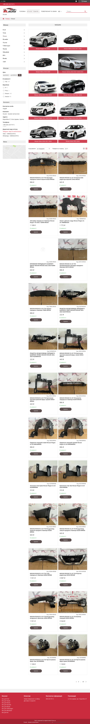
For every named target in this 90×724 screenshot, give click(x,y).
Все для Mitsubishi (7, 710)
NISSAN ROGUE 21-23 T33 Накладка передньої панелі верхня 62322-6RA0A (42, 178)
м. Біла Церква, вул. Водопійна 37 (77, 699)
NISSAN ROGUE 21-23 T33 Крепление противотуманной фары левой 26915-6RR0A (72, 355)
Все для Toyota (6, 700)
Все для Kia (5, 712)
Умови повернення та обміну (32, 699)
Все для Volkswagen (7, 708)
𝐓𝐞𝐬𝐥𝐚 (4, 33)
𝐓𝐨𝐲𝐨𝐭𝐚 (5, 42)
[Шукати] (85, 11)
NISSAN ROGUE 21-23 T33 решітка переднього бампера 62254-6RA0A (70, 398)
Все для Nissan (6, 702)
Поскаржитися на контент (45, 722)
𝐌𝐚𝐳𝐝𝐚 (5, 49)
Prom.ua (54, 720)
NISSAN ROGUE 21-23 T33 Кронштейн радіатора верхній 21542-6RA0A (71, 178)
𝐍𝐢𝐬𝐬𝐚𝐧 (5, 36)
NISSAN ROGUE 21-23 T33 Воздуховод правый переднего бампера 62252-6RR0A (42, 530)
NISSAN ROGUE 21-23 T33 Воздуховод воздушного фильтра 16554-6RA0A (42, 617)
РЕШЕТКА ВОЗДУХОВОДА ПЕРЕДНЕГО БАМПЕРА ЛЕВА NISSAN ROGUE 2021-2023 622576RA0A (72, 310)
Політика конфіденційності (59, 722)
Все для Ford (5, 699)
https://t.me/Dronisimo (15, 131)
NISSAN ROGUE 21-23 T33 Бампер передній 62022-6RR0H (70, 617)
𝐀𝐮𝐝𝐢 (4, 61)
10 (83, 681)
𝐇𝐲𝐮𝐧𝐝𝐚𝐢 (5, 39)
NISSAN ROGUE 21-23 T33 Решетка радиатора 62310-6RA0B (70, 574)
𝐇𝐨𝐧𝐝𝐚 (5, 58)
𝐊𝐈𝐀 (4, 55)
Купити (36, 189)
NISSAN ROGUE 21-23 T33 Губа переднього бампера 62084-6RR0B (41, 574)
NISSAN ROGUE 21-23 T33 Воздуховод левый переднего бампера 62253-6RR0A (72, 529)
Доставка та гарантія (29, 700)
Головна (22, 11)
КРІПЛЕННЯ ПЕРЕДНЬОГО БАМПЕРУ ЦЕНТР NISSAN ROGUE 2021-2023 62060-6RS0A (42, 265)
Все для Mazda (6, 706)
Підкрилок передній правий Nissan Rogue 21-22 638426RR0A (71, 443)
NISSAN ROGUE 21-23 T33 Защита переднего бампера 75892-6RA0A (40, 309)
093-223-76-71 (50, 699)
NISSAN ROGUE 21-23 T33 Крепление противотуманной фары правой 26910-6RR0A (42, 399)
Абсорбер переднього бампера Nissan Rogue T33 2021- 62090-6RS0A (42, 221)
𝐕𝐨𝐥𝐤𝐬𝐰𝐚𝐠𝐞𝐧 (6, 45)
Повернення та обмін (49, 11)
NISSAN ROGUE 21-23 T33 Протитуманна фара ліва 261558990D (43, 660)
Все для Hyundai (6, 704)
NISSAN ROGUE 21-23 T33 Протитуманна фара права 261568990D (72, 660)
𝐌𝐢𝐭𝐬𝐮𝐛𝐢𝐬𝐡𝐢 (6, 52)
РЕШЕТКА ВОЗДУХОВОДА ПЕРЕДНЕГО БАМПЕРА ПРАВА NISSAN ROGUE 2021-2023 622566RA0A (42, 355)
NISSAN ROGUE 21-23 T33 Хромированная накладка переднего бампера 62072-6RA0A (71, 265)
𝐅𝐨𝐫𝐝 (4, 29)
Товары (7, 18)
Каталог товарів (32, 11)
